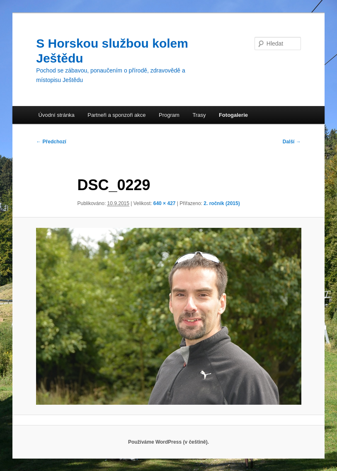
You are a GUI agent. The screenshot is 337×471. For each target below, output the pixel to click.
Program (169, 115)
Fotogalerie (233, 115)
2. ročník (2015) (222, 203)
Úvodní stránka (56, 115)
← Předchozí (51, 142)
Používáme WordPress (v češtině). (168, 442)
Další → (292, 142)
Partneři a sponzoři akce (116, 115)
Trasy (199, 115)
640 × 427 (164, 203)
